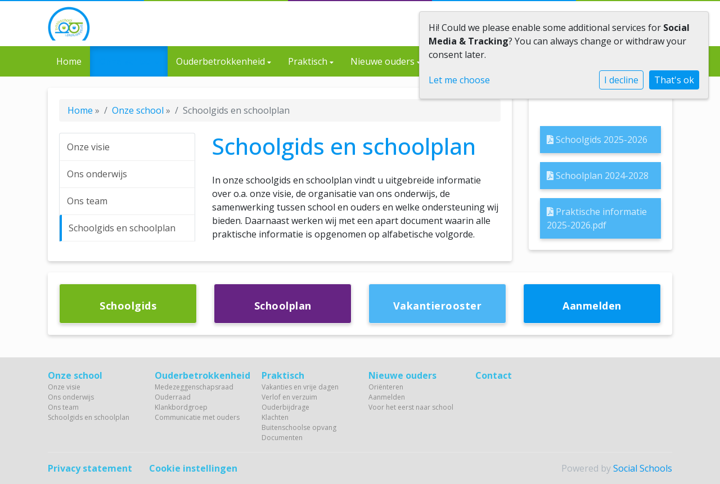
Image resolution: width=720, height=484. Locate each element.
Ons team (87, 201)
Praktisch (309, 61)
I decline (621, 80)
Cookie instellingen (193, 468)
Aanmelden (386, 397)
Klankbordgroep (181, 407)
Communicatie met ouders (197, 417)
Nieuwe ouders (383, 61)
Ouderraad (173, 397)
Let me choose (459, 80)
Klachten (275, 417)
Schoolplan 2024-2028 (598, 175)
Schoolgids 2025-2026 (597, 139)
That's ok (674, 80)
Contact (493, 375)
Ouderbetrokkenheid (221, 61)
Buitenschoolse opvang (299, 427)
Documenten (282, 437)
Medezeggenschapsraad (194, 387)
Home (69, 61)
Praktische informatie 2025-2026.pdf (597, 218)
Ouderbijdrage (285, 407)
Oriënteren (385, 387)
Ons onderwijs (97, 174)
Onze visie (88, 147)
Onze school (126, 61)
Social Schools (642, 468)
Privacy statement (90, 468)
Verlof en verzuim (289, 397)
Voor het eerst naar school (410, 407)
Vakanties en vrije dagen (300, 387)
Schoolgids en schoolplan (122, 228)
